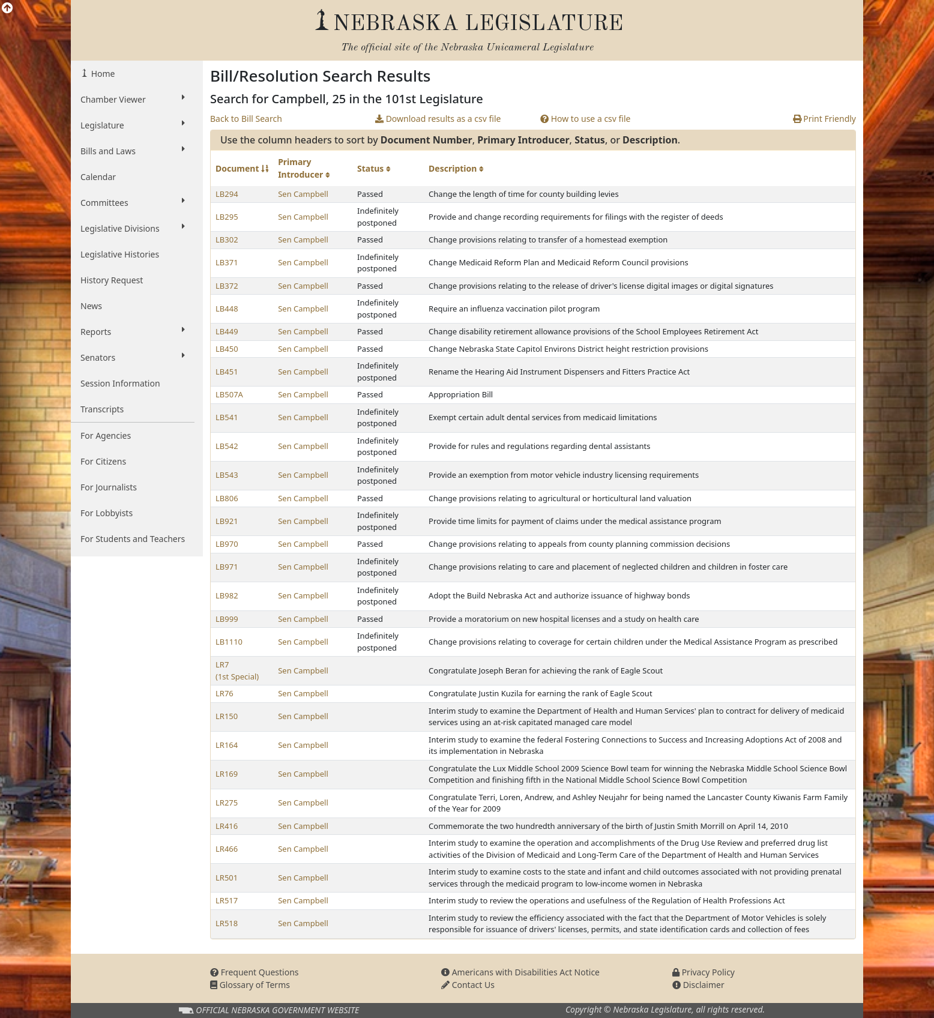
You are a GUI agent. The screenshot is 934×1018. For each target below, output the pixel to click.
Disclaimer (698, 984)
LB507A (229, 394)
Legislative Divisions (132, 228)
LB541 (226, 417)
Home (102, 73)
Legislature (132, 125)
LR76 (224, 693)
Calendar (98, 176)
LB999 (226, 618)
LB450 (226, 348)
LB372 (226, 285)
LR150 (226, 716)
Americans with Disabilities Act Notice (520, 972)
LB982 (226, 595)
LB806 (226, 498)
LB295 (226, 216)
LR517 (226, 900)
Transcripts (102, 409)
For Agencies (105, 435)
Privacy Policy (703, 972)
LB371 (226, 262)
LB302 (226, 239)
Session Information (120, 383)
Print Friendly (824, 118)
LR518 (226, 923)
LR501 (226, 877)
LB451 (226, 371)
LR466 (226, 848)
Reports (132, 331)
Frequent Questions (254, 972)
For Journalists (108, 487)
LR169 (226, 773)
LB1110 (229, 641)
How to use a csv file (585, 118)
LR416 (226, 826)
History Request (111, 280)
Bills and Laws (132, 151)
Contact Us (468, 984)
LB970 (226, 543)
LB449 (226, 331)
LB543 (226, 474)
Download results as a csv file (438, 118)
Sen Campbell (303, 193)
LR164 (226, 744)
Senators (132, 357)
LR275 (226, 802)
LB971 (226, 566)
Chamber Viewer (132, 99)
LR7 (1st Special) (237, 670)
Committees (132, 202)
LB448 (226, 308)
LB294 (226, 193)
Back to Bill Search (246, 118)
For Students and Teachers (132, 538)
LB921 (226, 521)
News (91, 306)
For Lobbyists (106, 513)
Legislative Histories (119, 254)
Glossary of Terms (250, 984)
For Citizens (103, 461)
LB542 (226, 446)
